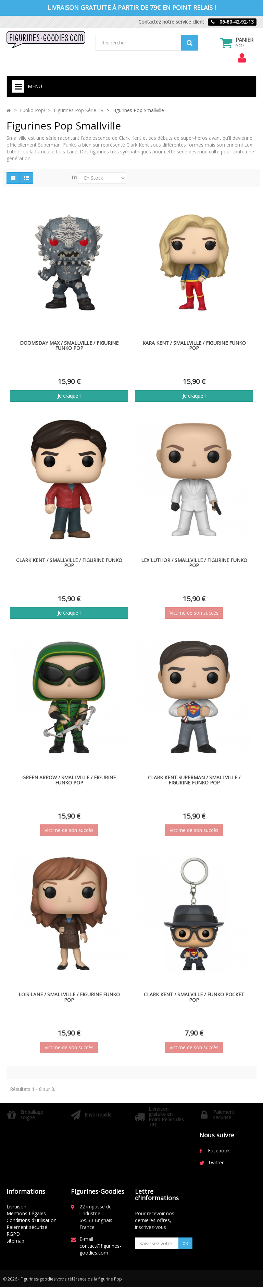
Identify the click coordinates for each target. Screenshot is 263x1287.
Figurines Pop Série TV (78, 110)
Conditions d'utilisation (32, 1220)
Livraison (16, 1206)
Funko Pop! (32, 110)
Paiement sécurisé (27, 1227)
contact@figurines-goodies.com (100, 1249)
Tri (74, 177)
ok (185, 1243)
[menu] (242, 58)
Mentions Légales (26, 1213)
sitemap (15, 1240)
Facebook (219, 1150)
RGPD (13, 1234)
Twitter (216, 1162)
